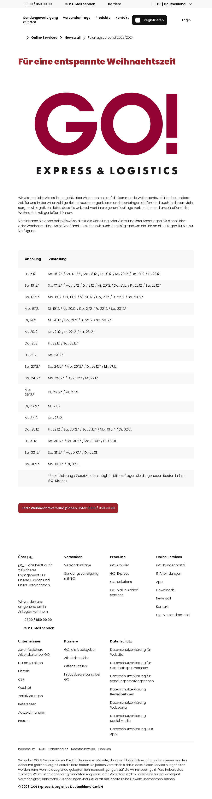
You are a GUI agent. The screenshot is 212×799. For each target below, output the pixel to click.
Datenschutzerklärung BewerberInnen (128, 692)
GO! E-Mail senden (76, 4)
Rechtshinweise (83, 749)
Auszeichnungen (31, 712)
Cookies (104, 749)
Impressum (26, 749)
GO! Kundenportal (170, 565)
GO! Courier (119, 565)
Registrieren (149, 20)
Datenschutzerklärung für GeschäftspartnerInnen (130, 665)
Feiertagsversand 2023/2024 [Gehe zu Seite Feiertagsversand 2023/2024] (111, 37)
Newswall (163, 598)
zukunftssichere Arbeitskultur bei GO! (34, 652)
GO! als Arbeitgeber (80, 649)
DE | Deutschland (169, 4)
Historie (24, 671)
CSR (21, 679)
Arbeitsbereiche (76, 657)
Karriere (111, 4)
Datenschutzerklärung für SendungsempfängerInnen (132, 678)
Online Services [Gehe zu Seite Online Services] (44, 37)
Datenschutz (58, 749)
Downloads (165, 590)
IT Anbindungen (168, 573)
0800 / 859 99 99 (35, 4)
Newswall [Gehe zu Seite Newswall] (73, 37)
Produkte (103, 18)
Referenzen (27, 704)
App (159, 581)
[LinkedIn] (21, 593)
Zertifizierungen (30, 696)
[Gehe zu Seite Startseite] (21, 37)
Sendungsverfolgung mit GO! (40, 20)
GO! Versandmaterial (173, 614)
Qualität (24, 687)
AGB (42, 749)
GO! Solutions (121, 581)
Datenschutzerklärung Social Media (128, 718)
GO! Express (119, 573)
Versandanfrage (76, 18)
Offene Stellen (75, 666)
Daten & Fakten (30, 662)
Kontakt (122, 18)
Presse (23, 720)
